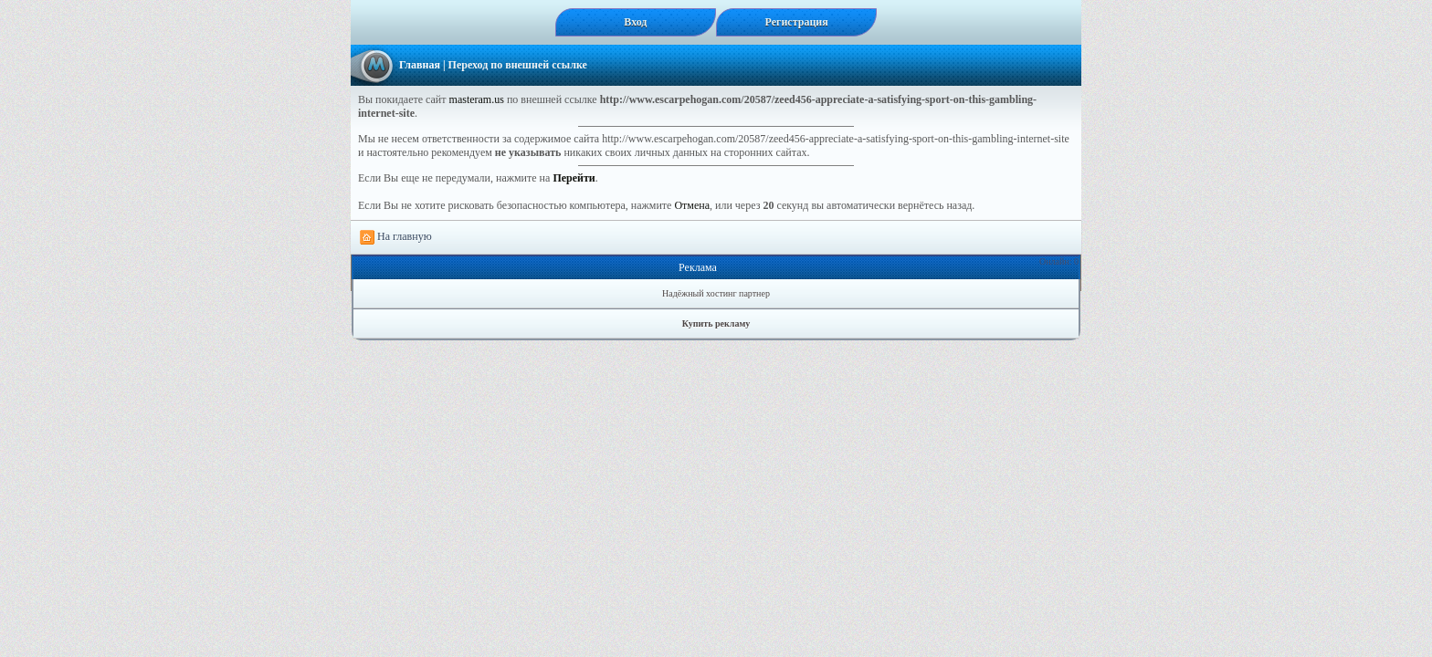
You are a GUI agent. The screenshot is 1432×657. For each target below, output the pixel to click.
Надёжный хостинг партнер (716, 293)
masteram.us (476, 99)
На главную (396, 237)
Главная (419, 64)
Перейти (574, 178)
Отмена (692, 205)
